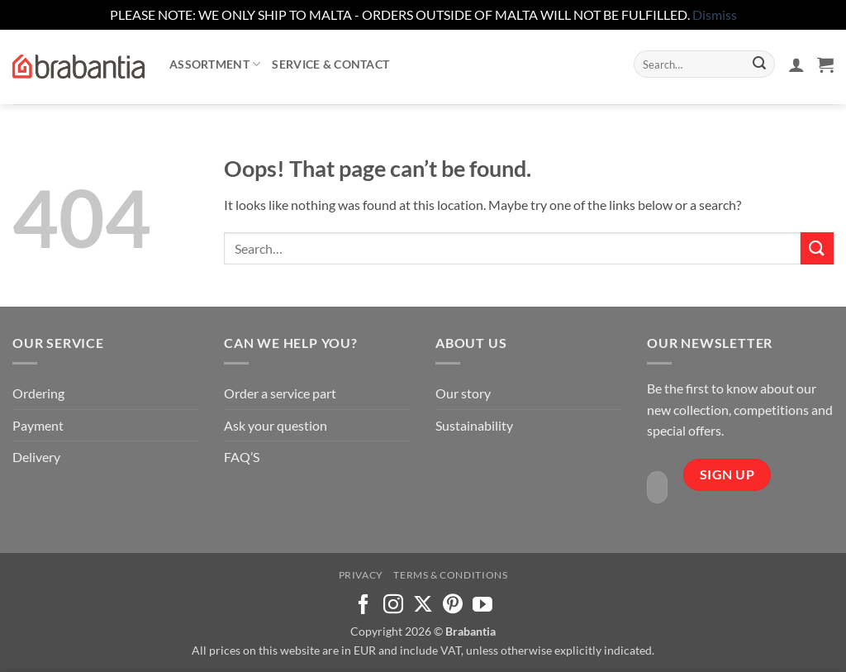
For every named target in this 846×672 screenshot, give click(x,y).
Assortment (214, 64)
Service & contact (330, 64)
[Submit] (759, 64)
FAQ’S (241, 457)
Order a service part (280, 393)
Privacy (361, 575)
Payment (38, 425)
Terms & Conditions (450, 575)
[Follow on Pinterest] (453, 605)
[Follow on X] (423, 605)
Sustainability (474, 425)
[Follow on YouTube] (482, 605)
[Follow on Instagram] (393, 605)
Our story (463, 393)
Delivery (36, 457)
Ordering (38, 393)
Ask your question (275, 425)
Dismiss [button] (714, 14)
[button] (796, 64)
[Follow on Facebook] (363, 605)
